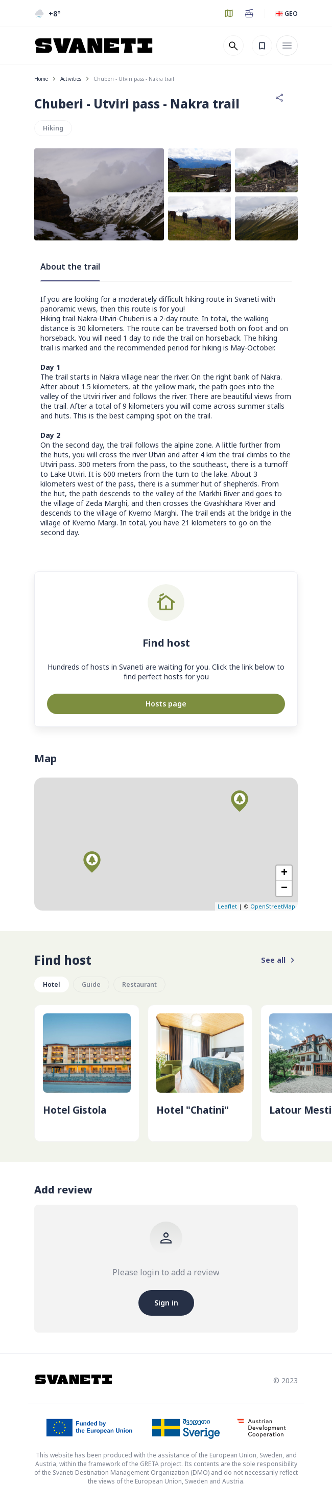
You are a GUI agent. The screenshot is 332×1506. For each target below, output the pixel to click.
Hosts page (166, 703)
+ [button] (284, 873)
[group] (86, 1073)
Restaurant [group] (139, 984)
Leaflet (227, 906)
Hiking (53, 128)
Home (41, 78)
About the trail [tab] (70, 266)
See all (279, 960)
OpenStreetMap (272, 906)
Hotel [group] (51, 984)
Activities (70, 78)
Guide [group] (91, 984)
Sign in (166, 1303)
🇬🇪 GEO (286, 13)
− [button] (284, 888)
